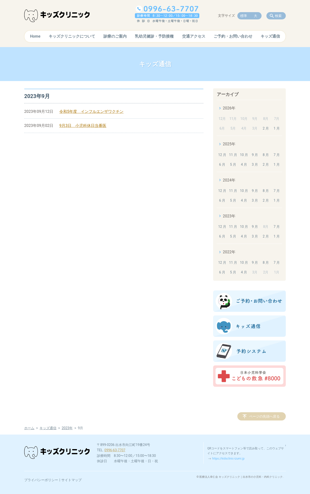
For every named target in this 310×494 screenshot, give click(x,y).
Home (35, 36)
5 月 (233, 164)
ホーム (29, 428)
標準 (243, 16)
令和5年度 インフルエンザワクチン (91, 111)
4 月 (244, 164)
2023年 (229, 216)
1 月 (277, 128)
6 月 (222, 164)
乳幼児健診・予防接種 (154, 36)
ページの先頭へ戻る (264, 416)
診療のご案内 (115, 36)
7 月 (277, 155)
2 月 (266, 128)
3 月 (255, 164)
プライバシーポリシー (41, 480)
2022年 (229, 252)
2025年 (229, 144)
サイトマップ (71, 480)
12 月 (222, 155)
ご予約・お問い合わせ (233, 36)
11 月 (233, 155)
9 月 (255, 155)
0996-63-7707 (114, 450)
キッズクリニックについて (72, 36)
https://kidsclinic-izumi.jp (228, 458)
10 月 (244, 155)
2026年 (229, 108)
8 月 (266, 155)
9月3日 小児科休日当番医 (82, 125)
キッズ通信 (270, 36)
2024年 (229, 180)
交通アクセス (193, 36)
